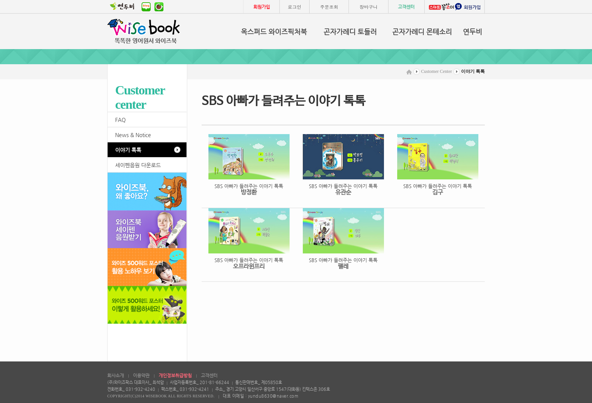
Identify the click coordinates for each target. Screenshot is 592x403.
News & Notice (133, 135)
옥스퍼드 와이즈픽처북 (274, 32)
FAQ (120, 120)
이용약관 (141, 375)
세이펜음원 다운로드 (138, 165)
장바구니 (368, 6)
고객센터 (406, 6)
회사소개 (115, 375)
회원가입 (261, 6)
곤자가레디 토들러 (350, 32)
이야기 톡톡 (128, 150)
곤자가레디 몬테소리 (422, 32)
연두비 (472, 32)
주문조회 (329, 6)
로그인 (294, 6)
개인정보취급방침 (175, 375)
